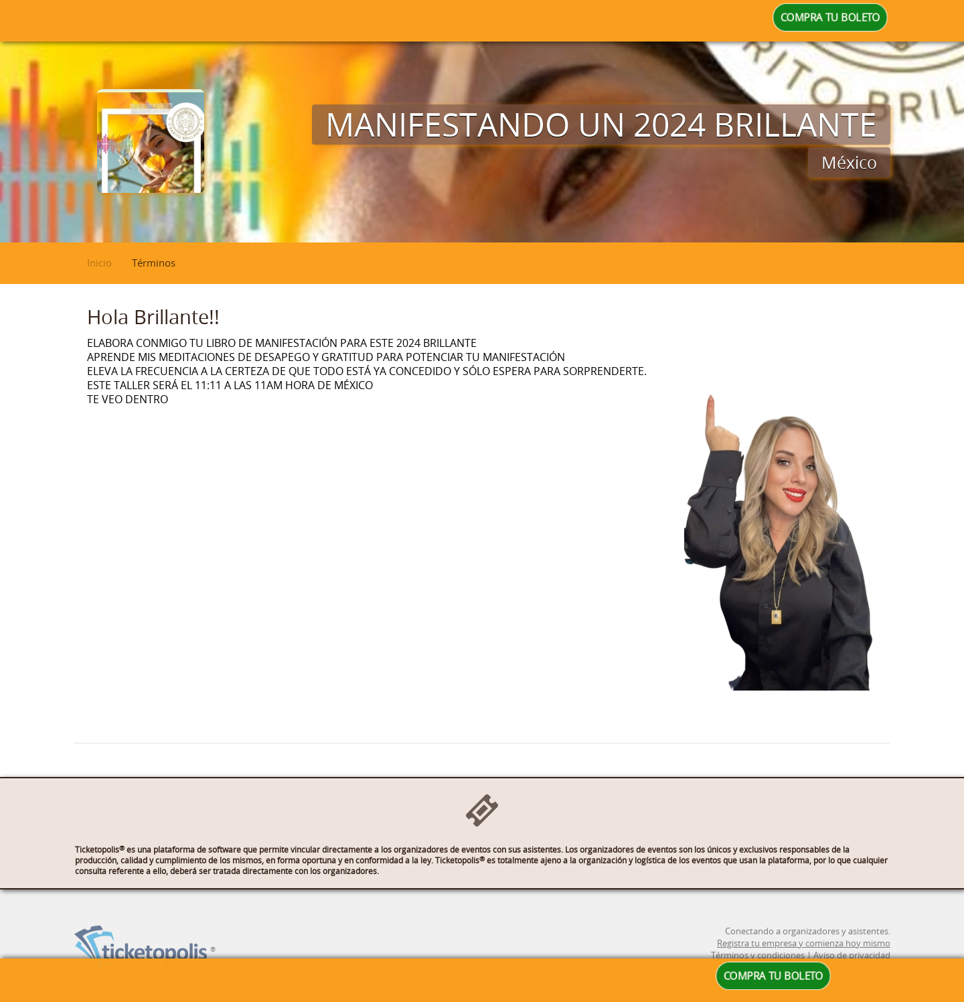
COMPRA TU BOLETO (830, 17)
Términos (153, 262)
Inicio (99, 262)
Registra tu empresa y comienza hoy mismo (803, 954)
